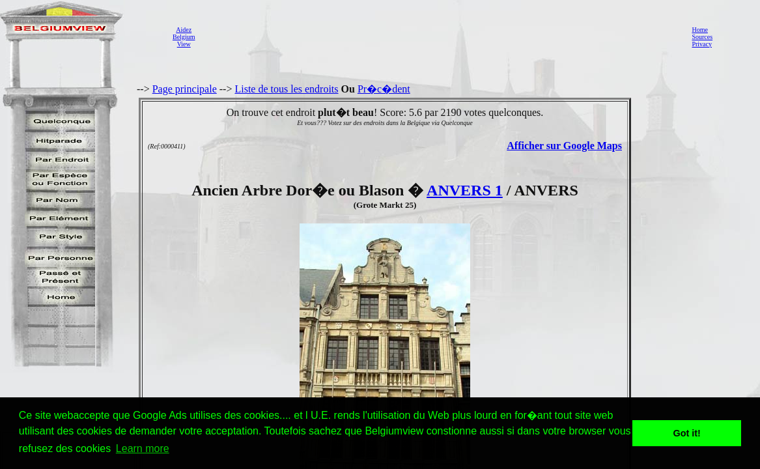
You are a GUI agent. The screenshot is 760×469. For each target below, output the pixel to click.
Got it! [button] (687, 433)
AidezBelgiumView (184, 37)
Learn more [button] (142, 448)
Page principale (184, 88)
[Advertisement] (440, 36)
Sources (702, 36)
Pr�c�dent (384, 88)
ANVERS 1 (465, 190)
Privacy (702, 44)
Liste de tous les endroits (286, 88)
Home (699, 29)
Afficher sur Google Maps (564, 145)
